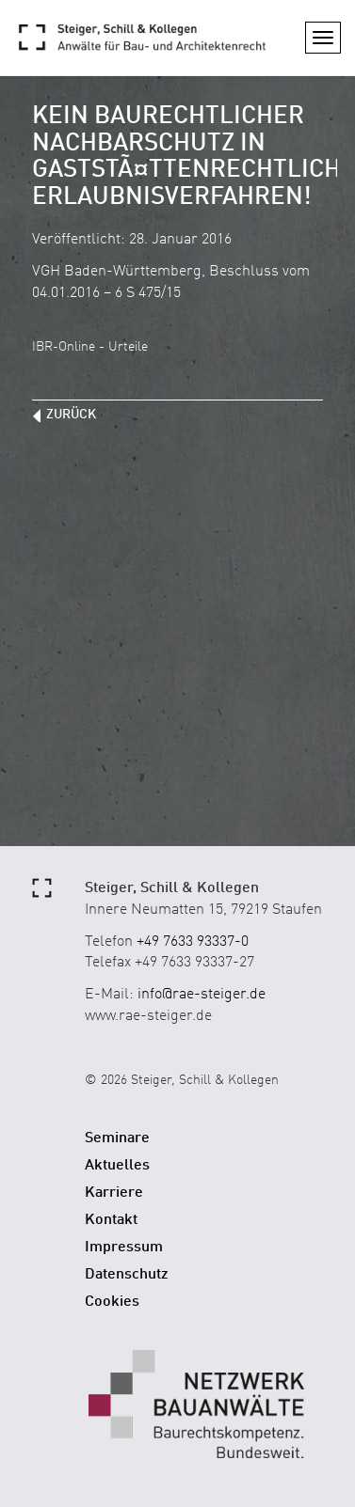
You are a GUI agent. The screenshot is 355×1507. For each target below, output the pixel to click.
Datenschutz (127, 1274)
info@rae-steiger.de (201, 994)
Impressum (124, 1247)
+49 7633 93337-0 (193, 942)
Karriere (114, 1193)
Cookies (112, 1302)
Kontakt (111, 1220)
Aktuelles (117, 1165)
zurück (71, 414)
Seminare (117, 1138)
